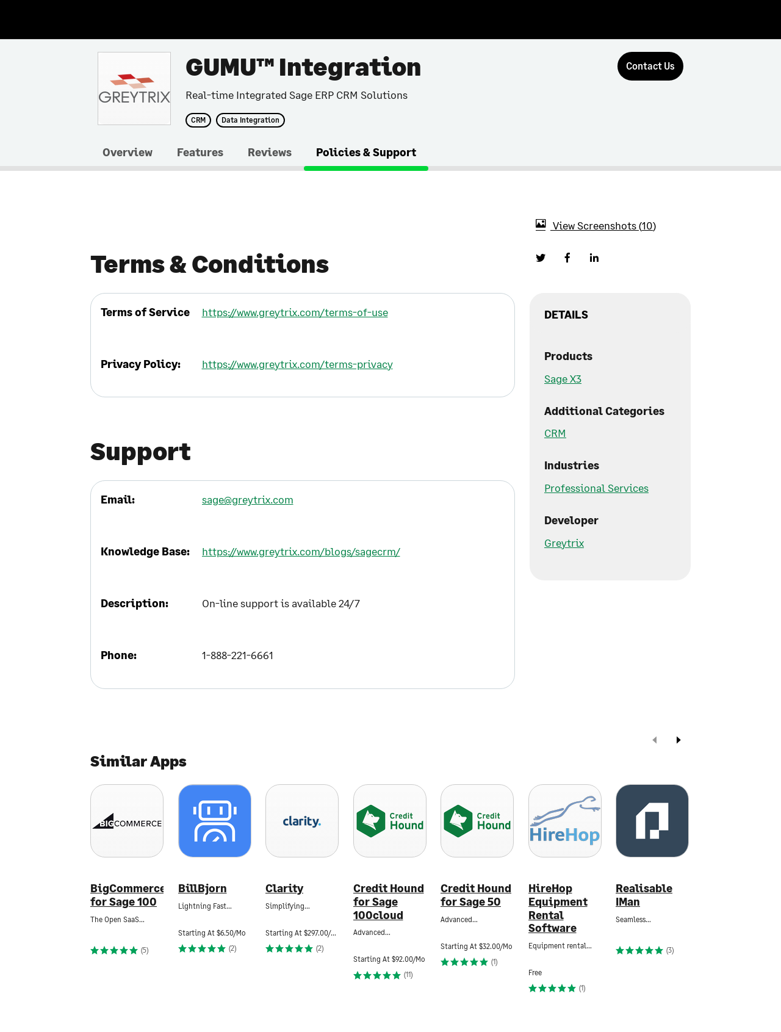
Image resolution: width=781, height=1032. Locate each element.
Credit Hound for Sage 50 (476, 895)
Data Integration (250, 120)
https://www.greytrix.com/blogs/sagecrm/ (301, 551)
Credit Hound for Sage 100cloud (388, 901)
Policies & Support (366, 152)
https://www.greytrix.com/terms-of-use (295, 312)
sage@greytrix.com (247, 499)
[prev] (654, 741)
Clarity (284, 888)
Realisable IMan (644, 895)
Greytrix (564, 542)
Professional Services (596, 487)
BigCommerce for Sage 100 (127, 895)
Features (200, 152)
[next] (678, 741)
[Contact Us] (650, 66)
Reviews (270, 152)
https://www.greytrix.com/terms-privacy (297, 363)
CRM (198, 120)
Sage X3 (562, 378)
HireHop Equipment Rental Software (558, 908)
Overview (128, 152)
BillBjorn (202, 888)
